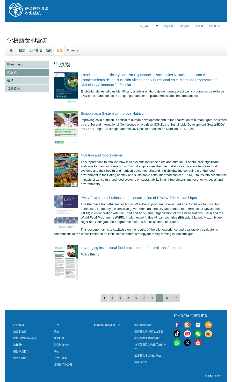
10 (175, 298)
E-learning (14, 64)
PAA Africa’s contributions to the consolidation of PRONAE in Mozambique (139, 198)
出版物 (12, 72)
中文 (156, 26)
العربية (144, 26)
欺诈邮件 (18, 344)
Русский (199, 26)
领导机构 (59, 338)
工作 (56, 325)
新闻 (49, 50)
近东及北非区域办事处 (147, 355)
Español (214, 26)
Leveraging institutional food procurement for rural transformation (131, 248)
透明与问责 (20, 357)
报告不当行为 (21, 351)
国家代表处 (141, 362)
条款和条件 (20, 331)
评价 (56, 351)
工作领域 (35, 50)
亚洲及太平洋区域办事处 (149, 331)
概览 (22, 50)
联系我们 (18, 325)
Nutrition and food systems (102, 155)
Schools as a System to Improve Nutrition (113, 113)
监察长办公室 (62, 344)
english (168, 26)
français (183, 26)
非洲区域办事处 (143, 325)
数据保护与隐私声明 (25, 338)
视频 (10, 80)
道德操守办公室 (63, 364)
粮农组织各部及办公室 (107, 325)
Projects (72, 50)
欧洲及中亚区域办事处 (147, 338)
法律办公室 (60, 357)
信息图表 (13, 88)
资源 (59, 50)
